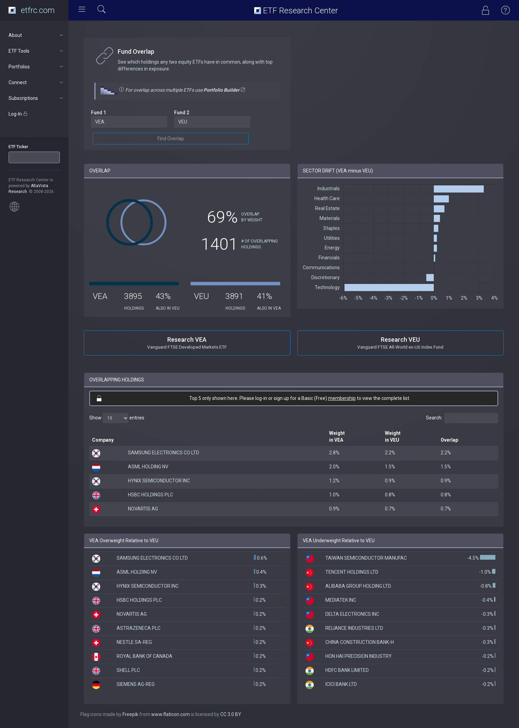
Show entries (116, 418)
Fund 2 (181, 112)
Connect (36, 82)
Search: (462, 418)
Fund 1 (98, 112)
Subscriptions (36, 98)
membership (342, 398)
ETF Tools (36, 51)
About (36, 35)
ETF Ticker (18, 146)
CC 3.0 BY (230, 714)
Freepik (130, 714)
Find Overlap (170, 138)
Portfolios (36, 66)
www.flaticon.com (170, 714)
